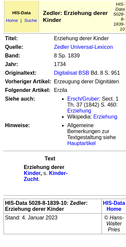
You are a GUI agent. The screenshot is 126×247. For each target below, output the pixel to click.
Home (12, 20)
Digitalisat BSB (71, 73)
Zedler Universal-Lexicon (83, 47)
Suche (30, 20)
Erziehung (79, 111)
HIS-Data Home (114, 206)
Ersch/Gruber (83, 99)
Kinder (32, 173)
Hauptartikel (81, 143)
